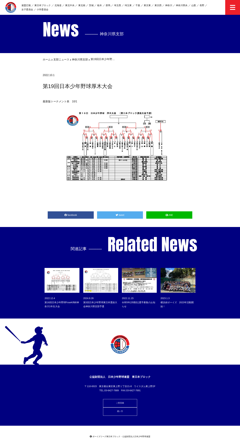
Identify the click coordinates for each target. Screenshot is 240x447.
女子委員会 (27, 9)
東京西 (158, 5)
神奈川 (168, 5)
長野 (202, 5)
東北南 (81, 5)
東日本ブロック (42, 5)
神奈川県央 (181, 5)
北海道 (58, 5)
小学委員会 (42, 9)
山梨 (193, 5)
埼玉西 (117, 5)
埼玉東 (128, 5)
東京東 (147, 5)
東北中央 (69, 5)
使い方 (120, 411)
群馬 (108, 5)
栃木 (99, 5)
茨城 (91, 5)
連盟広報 (26, 5)
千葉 (137, 5)
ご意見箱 (120, 403)
